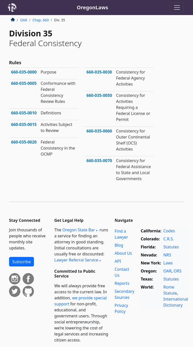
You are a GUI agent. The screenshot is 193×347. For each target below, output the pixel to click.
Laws (168, 263)
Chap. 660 (40, 20)
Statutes (171, 247)
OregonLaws (92, 7)
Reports (122, 283)
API (118, 261)
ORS (177, 271)
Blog (119, 245)
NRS (167, 255)
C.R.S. (168, 239)
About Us (123, 253)
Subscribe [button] (21, 261)
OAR (23, 20)
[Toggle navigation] (177, 8)
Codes (169, 231)
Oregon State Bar (78, 230)
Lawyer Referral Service (76, 260)
